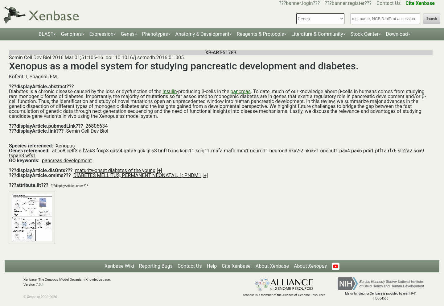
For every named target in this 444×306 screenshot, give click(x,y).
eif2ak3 (87, 151)
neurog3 (278, 151)
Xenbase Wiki (119, 266)
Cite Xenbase (236, 266)
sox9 (418, 151)
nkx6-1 (311, 151)
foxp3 (102, 151)
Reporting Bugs (156, 266)
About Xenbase (272, 266)
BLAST (46, 34)
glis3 (151, 151)
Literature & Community (317, 34)
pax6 (356, 151)
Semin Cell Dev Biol (87, 131)
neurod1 (259, 151)
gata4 (116, 151)
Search (431, 19)
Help (212, 266)
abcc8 (58, 151)
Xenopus (65, 146)
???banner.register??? (348, 3)
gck (141, 151)
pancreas (240, 91)
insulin (169, 91)
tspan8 (16, 156)
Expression (101, 34)
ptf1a (381, 151)
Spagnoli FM (43, 77)
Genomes (71, 34)
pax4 (344, 151)
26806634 (96, 126)
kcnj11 (187, 151)
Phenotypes (155, 34)
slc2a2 (405, 151)
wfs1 (30, 156)
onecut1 (329, 151)
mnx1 (242, 151)
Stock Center (365, 34)
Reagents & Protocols (260, 34)
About (310, 266)
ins (175, 151)
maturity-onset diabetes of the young (115, 170)
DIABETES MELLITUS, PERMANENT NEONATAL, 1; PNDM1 (137, 175)
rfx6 (392, 151)
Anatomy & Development (202, 34)
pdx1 (368, 151)
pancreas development (67, 160)
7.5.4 (39, 285)
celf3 (72, 151)
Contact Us (388, 3)
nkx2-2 (296, 151)
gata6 (130, 151)
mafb (229, 151)
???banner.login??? (299, 3)
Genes (128, 34)
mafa (217, 151)
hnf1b (164, 151)
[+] (159, 170)
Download (397, 34)
